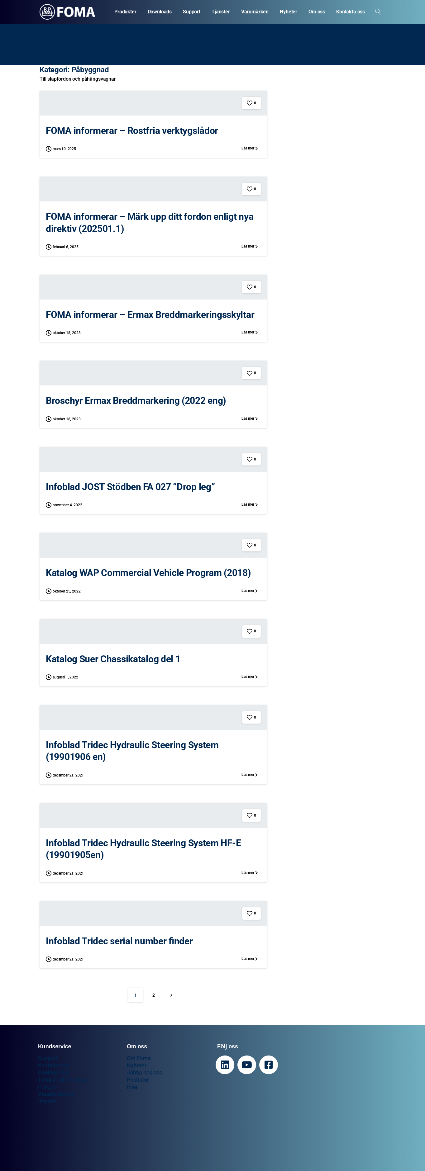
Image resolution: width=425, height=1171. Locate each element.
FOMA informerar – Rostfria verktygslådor (132, 130)
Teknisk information (62, 1079)
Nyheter (136, 1065)
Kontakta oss (54, 1065)
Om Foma (139, 1058)
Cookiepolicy (54, 1072)
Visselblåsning (56, 1094)
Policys (47, 1087)
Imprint (47, 1101)
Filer (132, 1087)
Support (47, 1058)
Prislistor (138, 1079)
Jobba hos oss (144, 1072)
